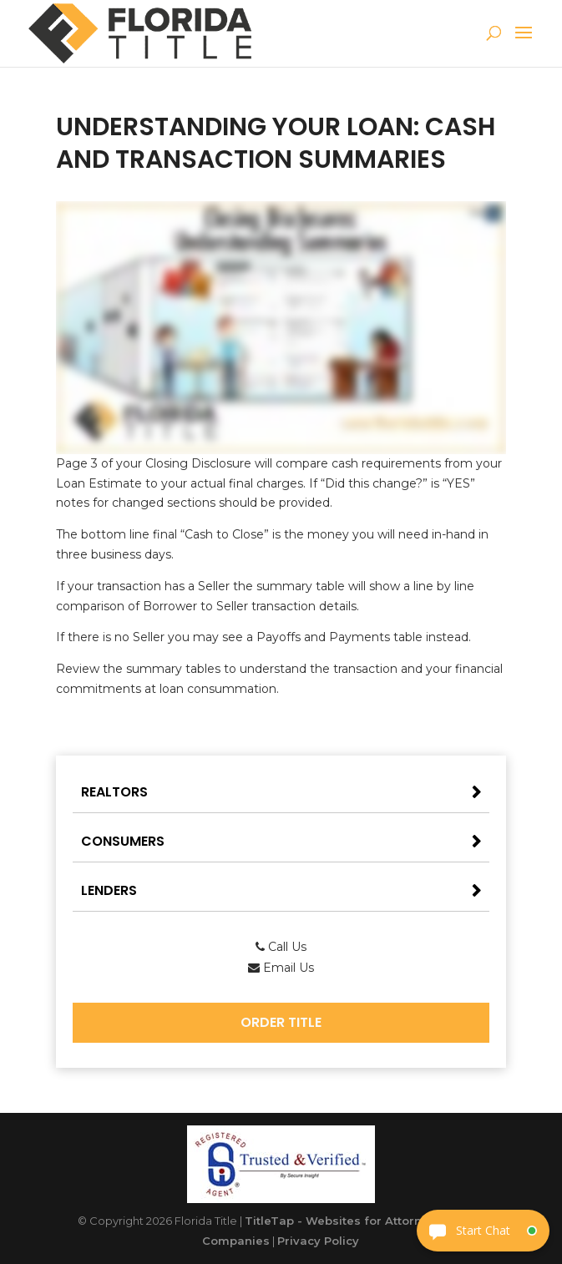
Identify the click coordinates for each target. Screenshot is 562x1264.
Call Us (281, 946)
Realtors (114, 791)
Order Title (281, 1022)
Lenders (109, 890)
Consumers (123, 841)
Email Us (281, 967)
